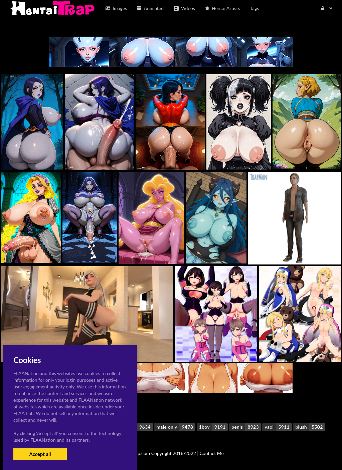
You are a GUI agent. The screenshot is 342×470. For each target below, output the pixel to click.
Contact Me (212, 453)
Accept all (40, 454)
